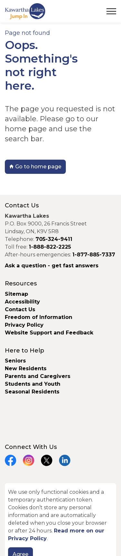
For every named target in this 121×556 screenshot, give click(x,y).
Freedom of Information (38, 317)
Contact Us (20, 309)
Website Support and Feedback (49, 333)
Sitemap (16, 294)
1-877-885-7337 (93, 255)
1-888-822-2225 (50, 247)
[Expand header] (111, 11)
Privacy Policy (24, 325)
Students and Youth (32, 384)
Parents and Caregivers (37, 376)
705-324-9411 (53, 239)
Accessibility (22, 302)
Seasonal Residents (33, 392)
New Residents (25, 368)
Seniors (15, 361)
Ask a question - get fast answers (51, 266)
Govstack (39, 506)
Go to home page (35, 166)
